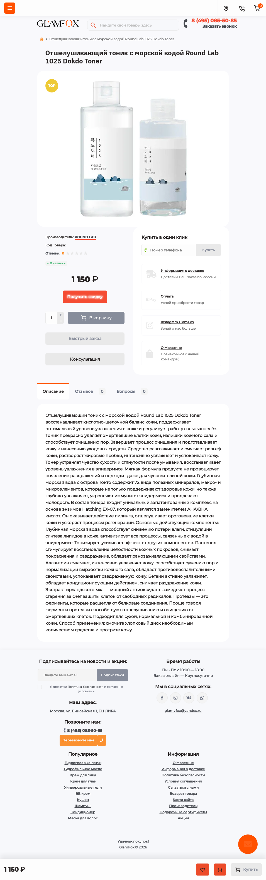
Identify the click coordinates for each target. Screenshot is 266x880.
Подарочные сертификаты (183, 812)
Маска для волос (83, 819)
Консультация (85, 359)
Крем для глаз (83, 782)
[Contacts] (242, 8)
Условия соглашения (183, 782)
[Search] (93, 25)
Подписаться (112, 676)
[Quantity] (51, 318)
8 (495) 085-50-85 (214, 20)
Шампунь (83, 806)
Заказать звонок (219, 26)
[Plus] (61, 315)
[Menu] (9, 8)
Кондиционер (82, 812)
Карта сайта (183, 800)
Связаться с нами (183, 788)
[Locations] (226, 8)
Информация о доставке (183, 769)
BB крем (83, 794)
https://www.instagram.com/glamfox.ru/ (175, 698)
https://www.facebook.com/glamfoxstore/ (162, 698)
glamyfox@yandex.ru (183, 711)
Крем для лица (83, 776)
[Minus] (61, 322)
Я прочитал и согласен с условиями (84, 689)
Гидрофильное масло (83, 769)
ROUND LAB (85, 238)
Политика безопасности (85, 687)
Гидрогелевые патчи (83, 763)
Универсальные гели (83, 788)
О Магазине (183, 763)
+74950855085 (202, 698)
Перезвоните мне (78, 741)
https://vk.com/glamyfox (188, 698)
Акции (183, 819)
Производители (183, 806)
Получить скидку (85, 297)
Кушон (83, 800)
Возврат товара (183, 794)
